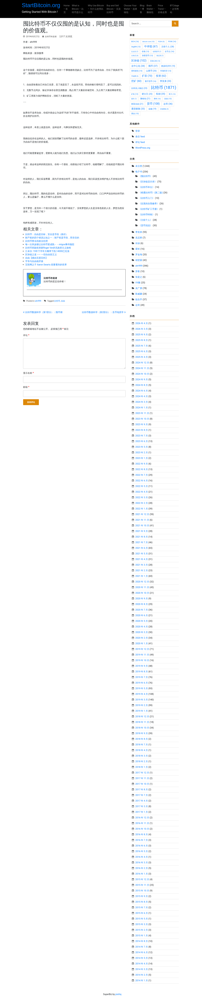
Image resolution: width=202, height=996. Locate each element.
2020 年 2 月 (141, 638)
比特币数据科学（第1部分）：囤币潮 (43, 312)
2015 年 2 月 (141, 930)
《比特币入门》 (146, 198)
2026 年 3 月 (141, 329)
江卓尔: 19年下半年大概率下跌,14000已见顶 (47, 251)
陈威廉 (138, 293)
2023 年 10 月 (142, 418)
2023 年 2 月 (141, 452)
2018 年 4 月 (141, 750)
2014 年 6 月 (141, 952)
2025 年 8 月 (141, 340)
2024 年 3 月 (141, 402)
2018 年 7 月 (141, 744)
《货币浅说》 (145, 225)
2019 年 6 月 (141, 682)
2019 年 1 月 (141, 711)
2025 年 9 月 (141, 334)
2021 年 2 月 (141, 570)
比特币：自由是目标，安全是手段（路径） (46, 234)
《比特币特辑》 (146, 214)
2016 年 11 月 (142, 823)
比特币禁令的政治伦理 (36, 241)
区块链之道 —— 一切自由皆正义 (41, 254)
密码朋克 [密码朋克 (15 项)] (136, 71)
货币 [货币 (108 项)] (153, 103)
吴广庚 (138, 288)
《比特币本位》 (146, 187)
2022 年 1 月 (141, 508)
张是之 (138, 277)
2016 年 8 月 (141, 834)
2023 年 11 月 (142, 413)
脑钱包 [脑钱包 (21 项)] (145, 98)
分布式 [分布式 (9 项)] (134, 56)
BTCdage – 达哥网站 (173, 9)
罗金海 (138, 254)
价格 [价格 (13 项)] (145, 51)
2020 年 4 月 (141, 626)
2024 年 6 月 (141, 390)
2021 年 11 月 (142, 520)
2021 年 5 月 (141, 553)
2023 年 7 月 (141, 435)
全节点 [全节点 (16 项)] (169, 51)
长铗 (137, 243)
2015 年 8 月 (141, 902)
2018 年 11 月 (142, 722)
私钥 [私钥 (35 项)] (160, 94)
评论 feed (140, 142)
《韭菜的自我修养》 (149, 203)
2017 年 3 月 (141, 806)
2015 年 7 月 (141, 907)
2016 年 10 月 (142, 828)
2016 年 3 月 (141, 862)
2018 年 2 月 (141, 761)
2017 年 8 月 (141, 789)
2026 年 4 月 (141, 323)
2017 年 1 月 (141, 812)
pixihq (118, 994)
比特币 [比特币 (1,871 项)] (163, 87)
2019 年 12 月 (142, 649)
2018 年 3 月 (141, 755)
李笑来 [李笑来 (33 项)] (165, 81)
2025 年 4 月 (141, 357)
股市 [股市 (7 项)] (134, 99)
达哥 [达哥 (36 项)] (168, 104)
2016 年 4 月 (141, 857)
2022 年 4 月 (141, 491)
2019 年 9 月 (141, 666)
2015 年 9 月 (141, 896)
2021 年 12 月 (142, 514)
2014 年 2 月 (141, 975)
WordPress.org (142, 147)
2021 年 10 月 (142, 525)
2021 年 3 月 (141, 565)
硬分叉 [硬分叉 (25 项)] (147, 94)
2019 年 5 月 (141, 688)
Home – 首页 (68, 9)
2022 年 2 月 (141, 503)
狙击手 (138, 299)
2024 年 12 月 (142, 362)
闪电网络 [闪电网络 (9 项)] (164, 109)
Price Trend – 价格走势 (161, 9)
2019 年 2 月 (141, 705)
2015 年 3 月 (141, 924)
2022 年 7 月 (141, 475)
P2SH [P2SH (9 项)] (161, 42)
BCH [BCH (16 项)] (135, 41)
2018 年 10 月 (142, 727)
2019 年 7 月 (141, 677)
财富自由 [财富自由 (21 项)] (137, 104)
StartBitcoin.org (42, 5)
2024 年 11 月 (142, 368)
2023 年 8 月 (141, 430)
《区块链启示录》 (148, 181)
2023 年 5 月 (141, 447)
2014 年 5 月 (141, 958)
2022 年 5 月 (141, 486)
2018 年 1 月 (141, 767)
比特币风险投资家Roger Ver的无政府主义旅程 (48, 247)
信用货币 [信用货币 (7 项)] (157, 52)
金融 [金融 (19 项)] (152, 109)
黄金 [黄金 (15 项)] (135, 113)
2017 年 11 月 (142, 778)
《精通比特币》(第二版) (151, 192)
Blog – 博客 (141, 9)
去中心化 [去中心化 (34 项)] (138, 66)
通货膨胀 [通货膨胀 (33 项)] (138, 109)
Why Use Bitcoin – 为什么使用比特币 (96, 9)
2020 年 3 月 (141, 632)
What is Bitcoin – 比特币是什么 (79, 9)
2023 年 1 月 (141, 458)
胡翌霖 (138, 260)
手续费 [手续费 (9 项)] (134, 76)
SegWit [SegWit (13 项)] (136, 47)
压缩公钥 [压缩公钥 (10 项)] (155, 61)
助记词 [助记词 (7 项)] (160, 56)
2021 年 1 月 (141, 576)
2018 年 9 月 (141, 733)
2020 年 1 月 (141, 643)
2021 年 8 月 (141, 536)
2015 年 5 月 (141, 918)
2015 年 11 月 (142, 885)
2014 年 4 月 (141, 963)
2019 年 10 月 (142, 660)
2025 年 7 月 (141, 345)
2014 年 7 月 (141, 946)
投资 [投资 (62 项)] (161, 75)
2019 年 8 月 (141, 671)
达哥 (137, 305)
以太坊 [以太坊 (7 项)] (134, 52)
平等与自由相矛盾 (34, 261)
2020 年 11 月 (142, 587)
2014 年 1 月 (141, 980)
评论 (26, 335)
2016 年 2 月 (141, 868)
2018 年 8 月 (141, 739)
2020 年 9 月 (141, 598)
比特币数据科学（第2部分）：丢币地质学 (103, 312)
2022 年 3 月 (141, 497)
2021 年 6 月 (141, 548)
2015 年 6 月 (141, 913)
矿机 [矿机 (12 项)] (134, 94)
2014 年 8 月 (141, 941)
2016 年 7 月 (141, 840)
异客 (137, 271)
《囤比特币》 (145, 176)
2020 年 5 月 (141, 621)
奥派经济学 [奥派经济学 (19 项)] (168, 66)
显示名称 (28, 373)
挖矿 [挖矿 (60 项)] (136, 81)
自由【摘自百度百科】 (36, 258)
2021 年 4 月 (141, 559)
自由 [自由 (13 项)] (168, 99)
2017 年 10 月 (142, 784)
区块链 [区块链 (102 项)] (138, 60)
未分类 (138, 166)
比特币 (57, 301)
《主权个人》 (145, 220)
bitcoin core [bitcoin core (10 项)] (149, 42)
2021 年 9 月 (141, 531)
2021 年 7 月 (141, 542)
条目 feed (140, 136)
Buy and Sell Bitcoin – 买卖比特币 (114, 9)
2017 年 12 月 (142, 772)
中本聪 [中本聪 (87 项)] (151, 46)
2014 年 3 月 (141, 969)
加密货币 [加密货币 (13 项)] (147, 55)
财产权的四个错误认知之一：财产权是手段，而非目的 (52, 237)
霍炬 (137, 249)
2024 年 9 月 (141, 379)
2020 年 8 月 (141, 604)
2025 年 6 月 (141, 351)
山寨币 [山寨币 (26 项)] (151, 71)
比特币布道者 (51, 36)
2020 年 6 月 (141, 615)
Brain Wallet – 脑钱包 (150, 9)
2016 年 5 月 (141, 851)
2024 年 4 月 (141, 396)
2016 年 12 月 (142, 817)
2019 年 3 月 (141, 699)
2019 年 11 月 (142, 654)
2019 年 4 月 (141, 694)
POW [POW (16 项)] (172, 41)
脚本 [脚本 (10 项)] (157, 99)
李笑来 (138, 232)
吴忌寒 (138, 237)
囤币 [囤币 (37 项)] (153, 66)
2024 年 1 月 (141, 407)
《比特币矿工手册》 (149, 209)
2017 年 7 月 (141, 795)
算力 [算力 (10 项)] (172, 94)
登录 (137, 131)
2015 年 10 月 (142, 890)
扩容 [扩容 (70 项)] (147, 75)
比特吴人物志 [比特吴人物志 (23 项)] (139, 88)
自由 (63, 301)
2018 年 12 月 (142, 716)
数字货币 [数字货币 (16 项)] (150, 81)
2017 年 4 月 (141, 800)
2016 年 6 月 (141, 845)
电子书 (138, 171)
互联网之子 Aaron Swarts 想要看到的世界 (46, 264)
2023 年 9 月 (141, 424)
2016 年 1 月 (141, 873)
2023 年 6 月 (141, 441)
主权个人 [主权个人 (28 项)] (167, 46)
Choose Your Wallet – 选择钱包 (130, 9)
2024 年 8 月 (141, 385)
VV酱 (137, 282)
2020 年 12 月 (142, 581)
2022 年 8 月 (141, 469)
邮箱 (26, 387)
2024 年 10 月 (142, 374)
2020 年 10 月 (142, 593)
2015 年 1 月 (141, 935)
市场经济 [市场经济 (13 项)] (165, 71)
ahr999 (38, 301)
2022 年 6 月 (141, 480)
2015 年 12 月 (142, 879)
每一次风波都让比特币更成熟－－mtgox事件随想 (49, 244)
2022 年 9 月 (141, 463)
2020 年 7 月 (141, 609)
